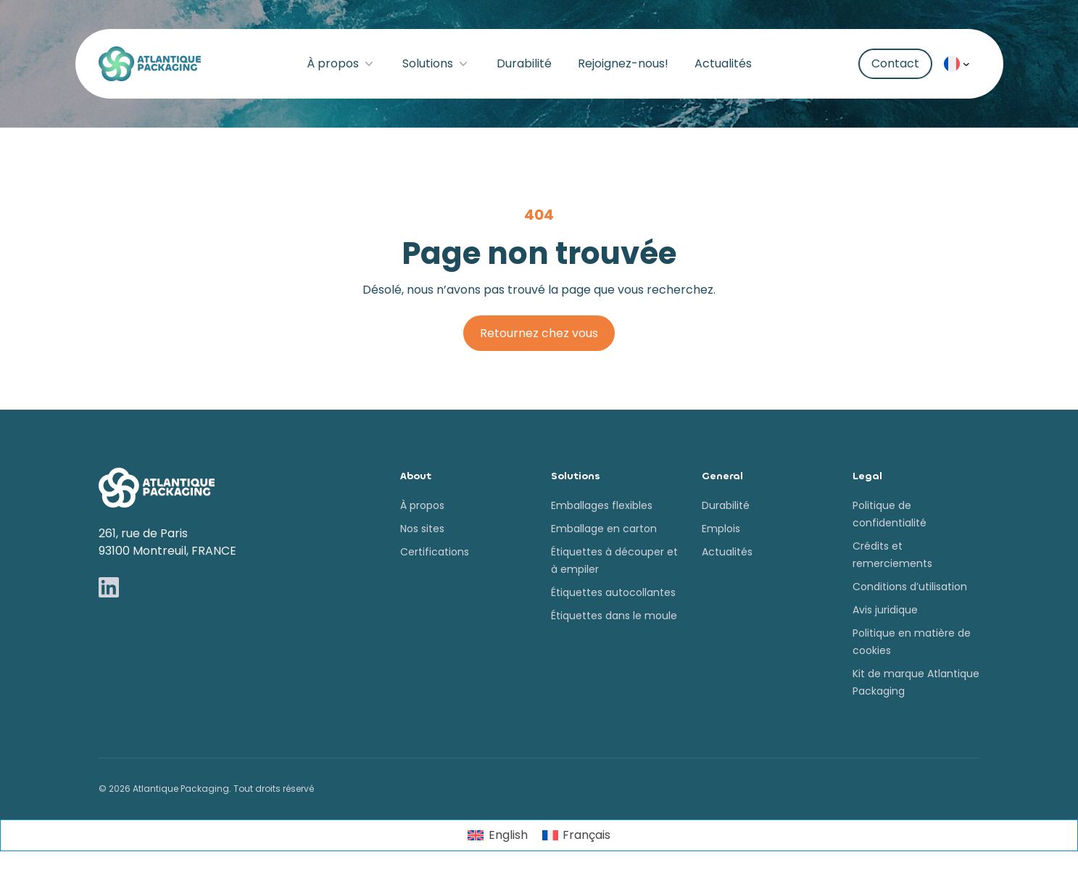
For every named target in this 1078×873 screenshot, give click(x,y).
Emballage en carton (604, 528)
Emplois (721, 528)
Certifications (434, 552)
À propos (341, 63)
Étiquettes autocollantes (613, 592)
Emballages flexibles (601, 505)
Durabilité (524, 63)
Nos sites (422, 528)
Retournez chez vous (539, 333)
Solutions (436, 63)
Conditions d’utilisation (910, 586)
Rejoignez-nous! (623, 63)
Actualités (723, 63)
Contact (895, 63)
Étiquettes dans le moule (614, 615)
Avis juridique (885, 610)
